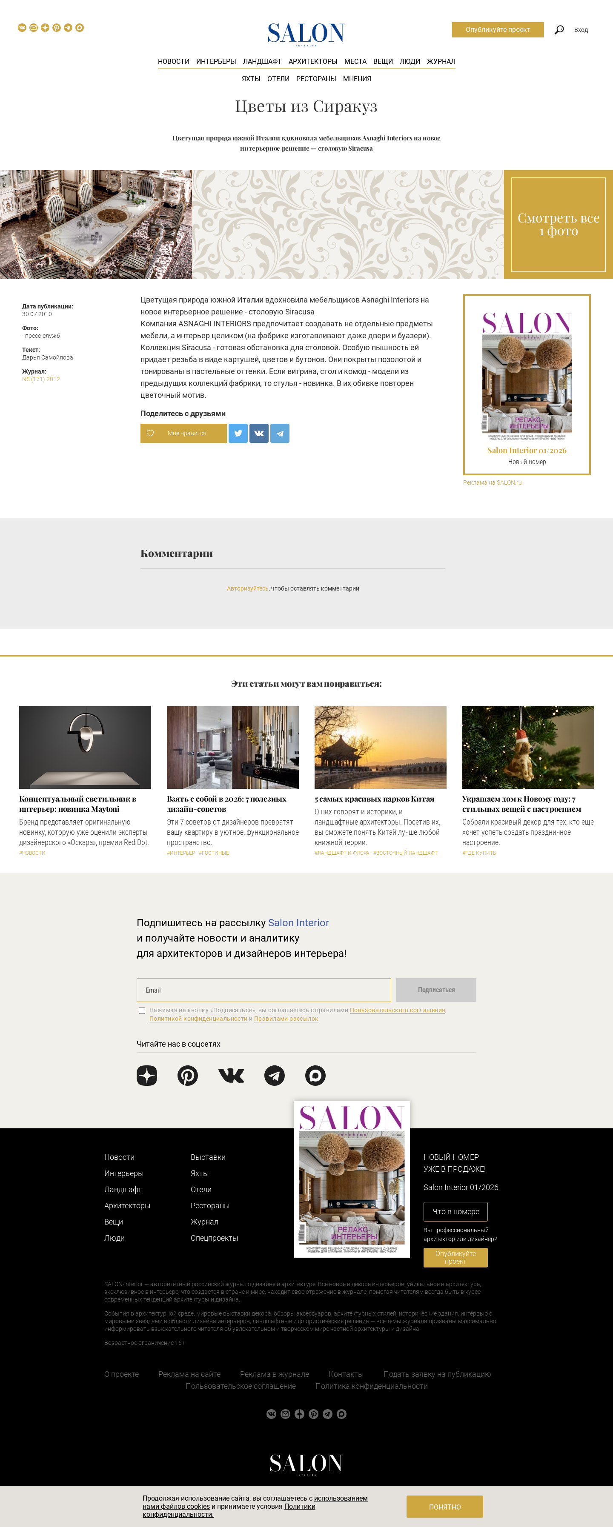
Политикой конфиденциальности (198, 1018)
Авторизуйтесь (248, 588)
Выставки (208, 1157)
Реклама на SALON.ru (492, 483)
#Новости (32, 853)
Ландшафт (262, 61)
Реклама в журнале (274, 1374)
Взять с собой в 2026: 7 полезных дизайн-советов (226, 803)
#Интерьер (181, 853)
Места (355, 61)
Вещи (383, 61)
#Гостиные (214, 853)
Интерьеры (216, 61)
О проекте (121, 1374)
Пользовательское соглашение (241, 1385)
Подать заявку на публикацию (437, 1374)
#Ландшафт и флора (342, 853)
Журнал (441, 61)
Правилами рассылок (286, 1018)
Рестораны (316, 79)
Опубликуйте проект (498, 30)
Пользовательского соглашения (398, 1010)
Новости (173, 61)
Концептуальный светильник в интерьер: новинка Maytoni (78, 803)
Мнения (357, 79)
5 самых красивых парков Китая (374, 798)
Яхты (251, 79)
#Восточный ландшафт (405, 853)
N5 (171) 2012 (41, 379)
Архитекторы (313, 61)
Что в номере (456, 1211)
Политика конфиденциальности (371, 1385)
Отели (278, 79)
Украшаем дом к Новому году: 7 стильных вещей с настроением (521, 803)
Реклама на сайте (189, 1374)
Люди (410, 61)
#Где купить (479, 853)
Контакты (346, 1374)
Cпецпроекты (214, 1237)
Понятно (445, 1507)
